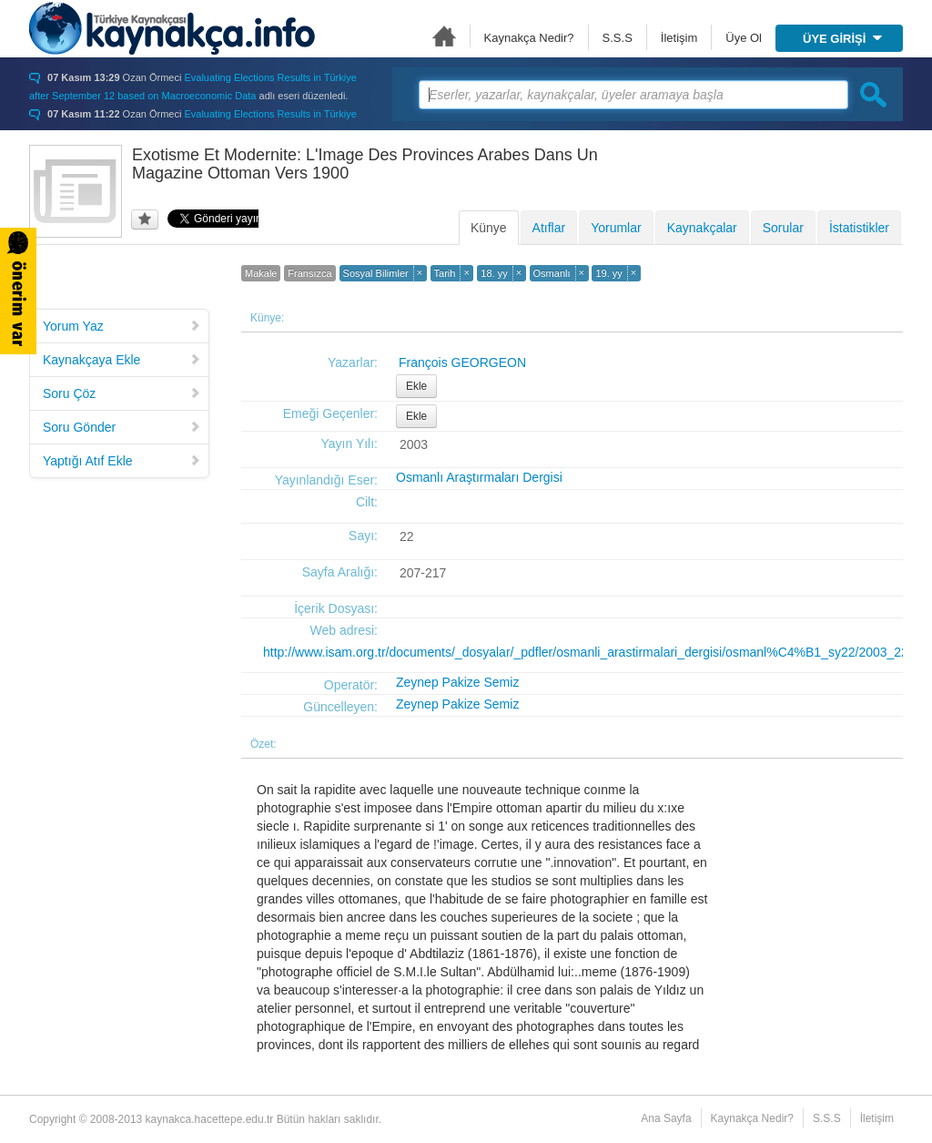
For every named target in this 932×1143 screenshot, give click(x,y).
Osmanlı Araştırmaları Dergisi (479, 477)
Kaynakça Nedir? (529, 38)
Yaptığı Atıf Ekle (122, 461)
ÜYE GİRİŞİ (842, 39)
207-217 (423, 573)
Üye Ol (743, 38)
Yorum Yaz (122, 326)
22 (407, 536)
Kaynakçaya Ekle (122, 359)
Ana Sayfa (444, 36)
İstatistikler (859, 227)
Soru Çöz (122, 393)
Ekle (416, 386)
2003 (414, 444)
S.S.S (618, 38)
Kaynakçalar (702, 227)
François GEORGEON (462, 362)
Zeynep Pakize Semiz (457, 682)
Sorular (783, 227)
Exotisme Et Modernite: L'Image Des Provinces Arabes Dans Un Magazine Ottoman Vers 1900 (365, 164)
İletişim (679, 38)
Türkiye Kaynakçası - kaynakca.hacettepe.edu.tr (172, 28)
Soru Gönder (122, 427)
